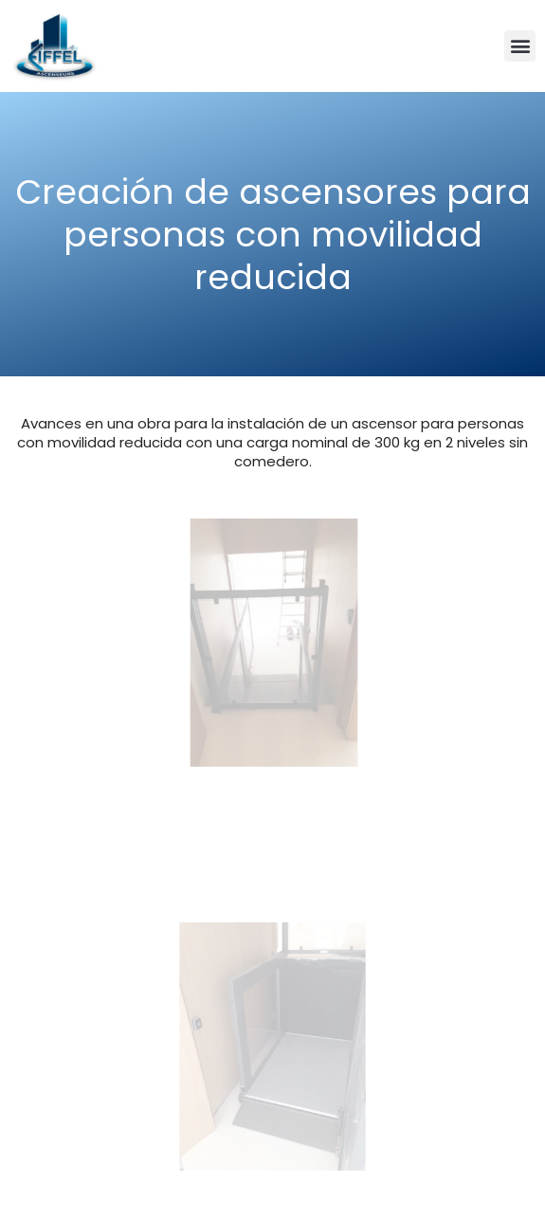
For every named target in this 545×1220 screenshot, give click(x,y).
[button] (520, 46)
